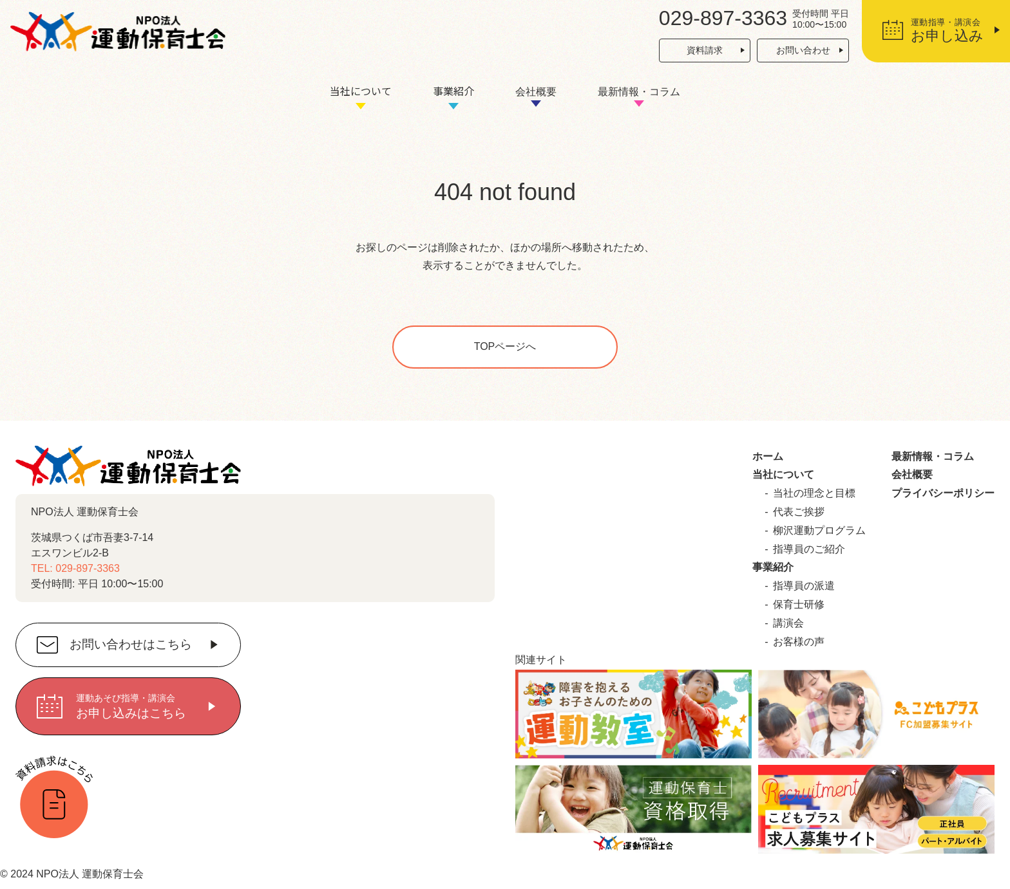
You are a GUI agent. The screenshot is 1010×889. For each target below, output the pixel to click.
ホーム (767, 456)
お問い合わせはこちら (131, 645)
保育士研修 (798, 604)
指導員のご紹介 (809, 549)
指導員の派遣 (804, 585)
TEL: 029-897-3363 (75, 568)
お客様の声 (798, 641)
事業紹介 (453, 90)
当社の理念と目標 (814, 493)
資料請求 (705, 50)
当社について (361, 90)
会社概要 (536, 91)
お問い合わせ (803, 50)
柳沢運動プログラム (819, 530)
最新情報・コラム (639, 91)
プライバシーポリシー (943, 493)
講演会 (788, 623)
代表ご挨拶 (798, 511)
